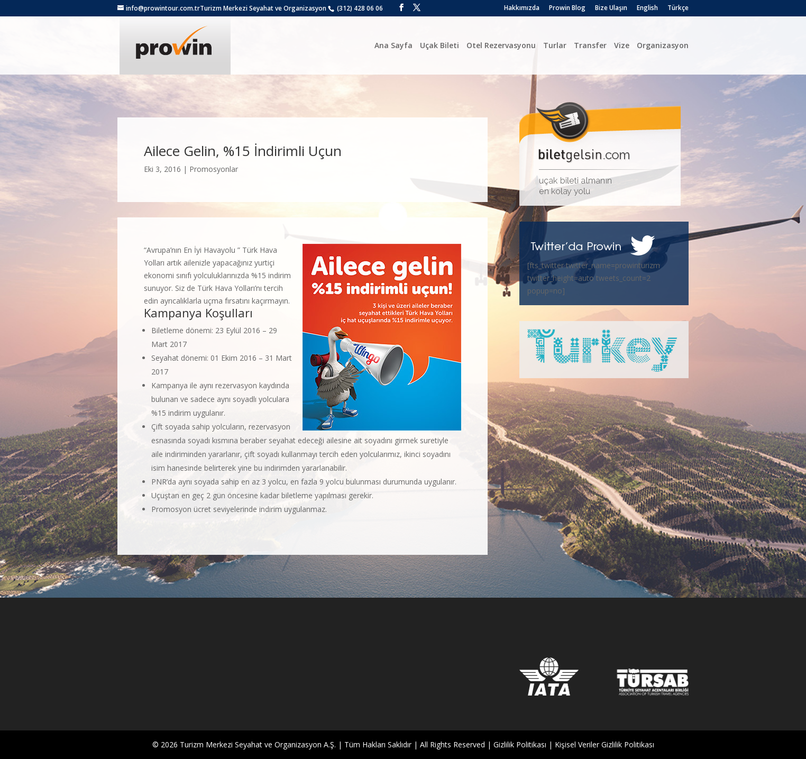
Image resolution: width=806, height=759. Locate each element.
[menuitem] (647, 10)
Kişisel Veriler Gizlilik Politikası (604, 744)
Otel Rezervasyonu (501, 45)
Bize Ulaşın (611, 8)
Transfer (590, 45)
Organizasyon (663, 45)
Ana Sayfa (393, 45)
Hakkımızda (521, 8)
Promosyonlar (213, 169)
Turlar (554, 45)
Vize (621, 45)
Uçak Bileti (439, 45)
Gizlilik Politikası (519, 744)
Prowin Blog (567, 8)
